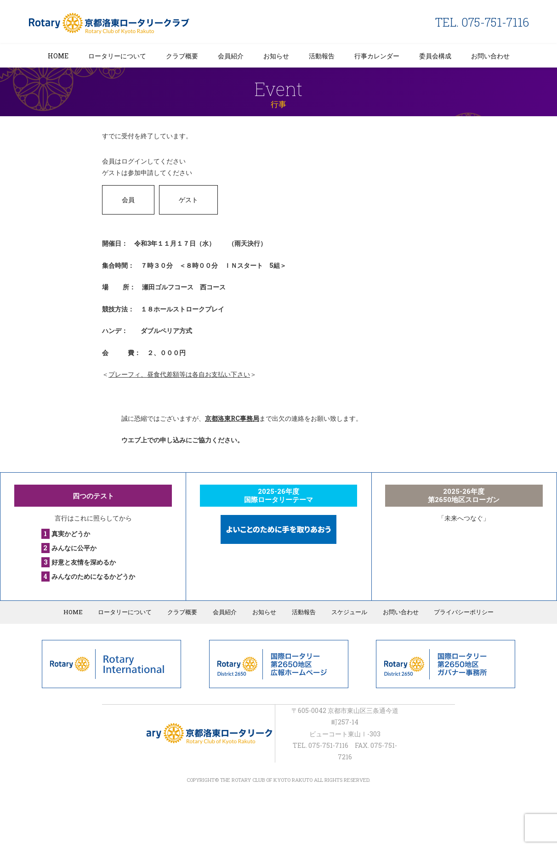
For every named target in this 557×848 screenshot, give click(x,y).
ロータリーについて (117, 55)
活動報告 (322, 55)
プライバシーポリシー (462, 612)
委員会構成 (435, 55)
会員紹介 (231, 55)
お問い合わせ (490, 55)
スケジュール (348, 612)
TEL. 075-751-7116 (482, 22)
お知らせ (276, 55)
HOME (58, 55)
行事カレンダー (376, 55)
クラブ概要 (182, 55)
